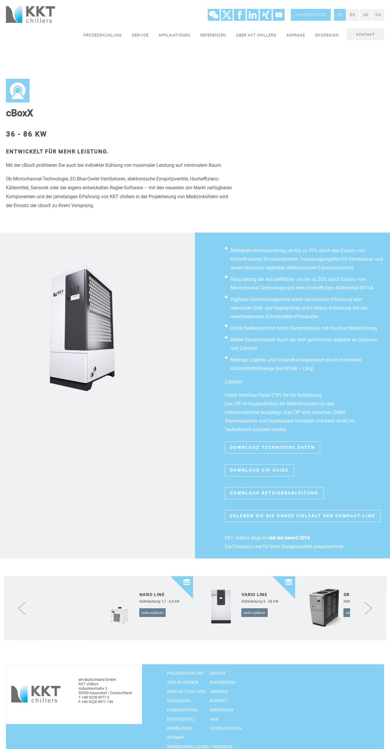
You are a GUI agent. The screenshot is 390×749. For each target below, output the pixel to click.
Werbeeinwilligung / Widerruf (200, 746)
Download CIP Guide (259, 470)
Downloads (179, 728)
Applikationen (174, 35)
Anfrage (295, 35)
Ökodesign (327, 35)
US (365, 15)
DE (340, 15)
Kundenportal (310, 15)
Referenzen (213, 35)
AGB (214, 719)
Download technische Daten (272, 447)
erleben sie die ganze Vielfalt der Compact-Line (302, 515)
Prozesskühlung (102, 35)
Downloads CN (225, 728)
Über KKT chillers (256, 35)
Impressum (221, 710)
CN (378, 15)
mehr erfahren (152, 613)
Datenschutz (181, 719)
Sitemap (175, 737)
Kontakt (365, 34)
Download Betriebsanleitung (274, 493)
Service (140, 35)
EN (352, 15)
